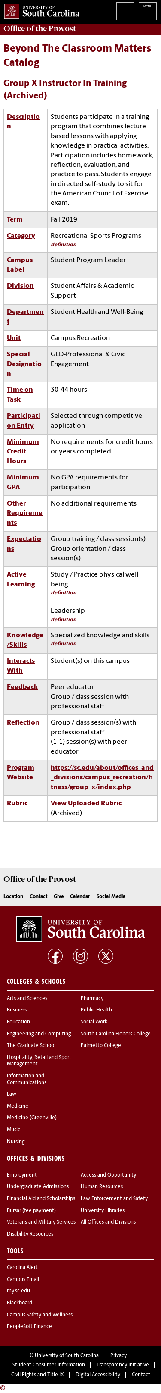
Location (13, 896)
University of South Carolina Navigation (148, 11)
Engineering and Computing (39, 1034)
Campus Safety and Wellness (40, 1315)
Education (18, 1022)
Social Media (111, 896)
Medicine (17, 1106)
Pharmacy (92, 998)
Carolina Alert (22, 1267)
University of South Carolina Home (39, 9)
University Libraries (103, 1210)
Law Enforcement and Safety (114, 1198)
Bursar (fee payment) (31, 1210)
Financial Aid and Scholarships (41, 1198)
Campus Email (23, 1279)
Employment (22, 1175)
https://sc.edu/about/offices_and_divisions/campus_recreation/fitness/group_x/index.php (102, 778)
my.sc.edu (18, 1291)
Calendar (80, 896)
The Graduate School (31, 1045)
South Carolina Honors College (116, 1034)
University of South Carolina (67, 1355)
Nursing (15, 1142)
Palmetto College (101, 1045)
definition (63, 245)
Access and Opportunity (108, 1175)
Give (59, 896)
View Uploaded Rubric (86, 803)
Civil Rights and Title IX (37, 1375)
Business (17, 1010)
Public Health (96, 1010)
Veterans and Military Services (41, 1222)
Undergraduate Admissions (38, 1186)
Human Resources (102, 1186)
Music (13, 1130)
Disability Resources (30, 1234)
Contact (38, 896)
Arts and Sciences (27, 998)
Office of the (39, 28)
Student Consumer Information (48, 1365)
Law (11, 1094)
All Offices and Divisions (108, 1222)
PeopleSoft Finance (29, 1326)
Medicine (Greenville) (32, 1118)
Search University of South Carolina (125, 11)
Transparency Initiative (123, 1365)
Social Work (94, 1022)
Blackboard (19, 1303)
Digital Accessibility (98, 1375)
